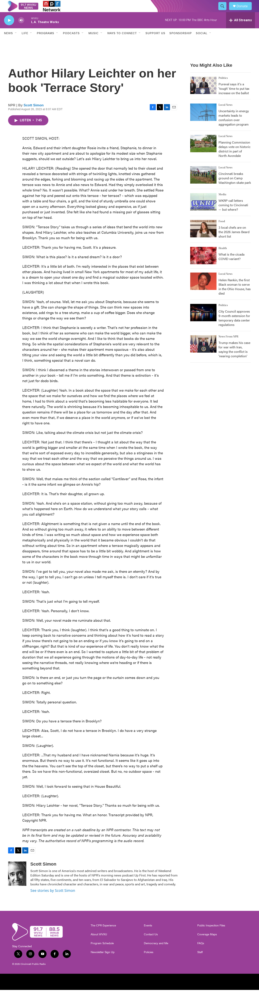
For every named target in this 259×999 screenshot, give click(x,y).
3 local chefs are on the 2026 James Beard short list (234, 241)
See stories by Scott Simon (52, 899)
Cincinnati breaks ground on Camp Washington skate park (235, 187)
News (8, 42)
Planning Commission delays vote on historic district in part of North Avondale (235, 158)
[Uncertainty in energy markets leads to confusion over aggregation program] (203, 121)
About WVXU (99, 943)
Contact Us (151, 943)
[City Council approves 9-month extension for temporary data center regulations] (203, 321)
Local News (225, 114)
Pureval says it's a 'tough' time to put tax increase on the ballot (234, 97)
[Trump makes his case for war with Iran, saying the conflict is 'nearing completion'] (203, 353)
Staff (200, 961)
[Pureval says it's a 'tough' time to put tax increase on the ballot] (203, 94)
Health (223, 257)
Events (148, 934)
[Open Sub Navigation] (16, 42)
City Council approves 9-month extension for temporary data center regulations (234, 327)
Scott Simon (34, 114)
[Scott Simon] (17, 883)
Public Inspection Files (211, 934)
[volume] (21, 29)
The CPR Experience (103, 934)
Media (222, 203)
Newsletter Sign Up (103, 961)
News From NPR (228, 345)
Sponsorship (180, 42)
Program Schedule (102, 952)
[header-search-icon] (224, 11)
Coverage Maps (207, 943)
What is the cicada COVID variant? (231, 265)
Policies (148, 961)
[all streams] (240, 29)
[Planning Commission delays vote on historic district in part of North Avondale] (203, 152)
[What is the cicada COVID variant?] (203, 264)
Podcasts (71, 42)
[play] (9, 29)
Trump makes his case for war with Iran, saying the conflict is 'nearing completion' (234, 358)
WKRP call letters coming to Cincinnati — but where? (233, 214)
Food (222, 230)
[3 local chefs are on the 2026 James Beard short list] (203, 237)
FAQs (200, 952)
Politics (223, 87)
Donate (244, 10)
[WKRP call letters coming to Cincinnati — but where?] (203, 211)
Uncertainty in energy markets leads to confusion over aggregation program (234, 127)
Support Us (155, 42)
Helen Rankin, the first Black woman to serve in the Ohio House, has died (235, 296)
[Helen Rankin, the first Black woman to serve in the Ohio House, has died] (203, 290)
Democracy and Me (156, 952)
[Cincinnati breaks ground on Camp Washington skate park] (203, 184)
